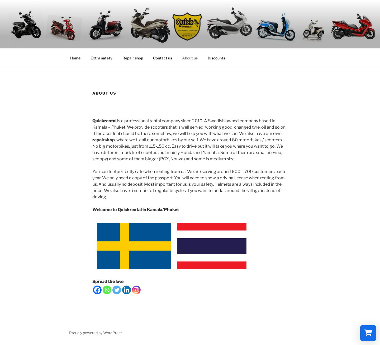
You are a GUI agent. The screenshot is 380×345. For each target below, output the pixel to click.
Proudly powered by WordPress (95, 332)
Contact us (162, 58)
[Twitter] (116, 290)
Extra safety (101, 58)
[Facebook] (97, 290)
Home (75, 58)
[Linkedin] (126, 290)
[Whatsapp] (107, 290)
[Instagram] (136, 290)
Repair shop (132, 58)
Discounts (216, 58)
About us (190, 58)
